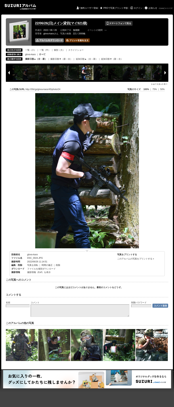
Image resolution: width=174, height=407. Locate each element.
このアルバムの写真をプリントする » (135, 258)
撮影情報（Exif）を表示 (39, 272)
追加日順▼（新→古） (112, 59)
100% (146, 89)
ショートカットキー (159, 84)
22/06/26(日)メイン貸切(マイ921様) (61, 23)
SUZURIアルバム (20, 7)
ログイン (138, 8)
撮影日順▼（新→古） (61, 59)
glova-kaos (30, 54)
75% (154, 89)
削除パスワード (139, 302)
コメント (35, 302)
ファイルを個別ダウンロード (41, 268)
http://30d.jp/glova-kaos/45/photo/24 (43, 89)
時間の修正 (47, 265)
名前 (8, 302)
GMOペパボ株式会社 (166, 8)
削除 (58, 265)
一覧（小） (30, 50)
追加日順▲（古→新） (87, 59)
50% (162, 89)
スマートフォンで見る (118, 23)
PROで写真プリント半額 (115, 8)
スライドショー (76, 50)
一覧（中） (44, 50)
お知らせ (152, 8)
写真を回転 (32, 265)
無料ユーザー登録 (89, 8)
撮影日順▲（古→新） (36, 59)
